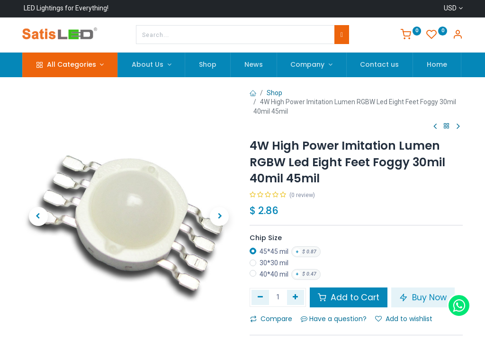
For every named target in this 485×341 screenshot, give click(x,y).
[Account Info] (457, 35)
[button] (38, 216)
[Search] (341, 34)
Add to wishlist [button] (403, 318)
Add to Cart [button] (348, 297)
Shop (274, 93)
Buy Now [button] (423, 297)
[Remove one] (260, 297)
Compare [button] (271, 318)
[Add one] (296, 297)
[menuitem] (207, 65)
